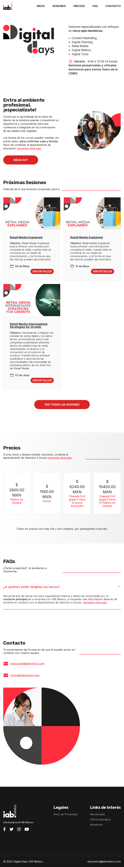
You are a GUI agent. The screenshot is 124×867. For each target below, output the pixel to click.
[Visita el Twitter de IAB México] (11, 829)
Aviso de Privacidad (65, 814)
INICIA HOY (21, 160)
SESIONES (59, 6)
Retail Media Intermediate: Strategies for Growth (29, 325)
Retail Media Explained (26, 237)
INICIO (41, 6)
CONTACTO (113, 6)
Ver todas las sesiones (62, 404)
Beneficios (96, 824)
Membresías (97, 814)
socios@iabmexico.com (25, 675)
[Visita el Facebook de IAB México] (4, 829)
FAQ (95, 6)
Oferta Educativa (100, 819)
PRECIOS (79, 6)
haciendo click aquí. (29, 148)
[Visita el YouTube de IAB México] (27, 829)
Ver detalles (42, 271)
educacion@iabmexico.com (27, 663)
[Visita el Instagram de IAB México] (19, 829)
